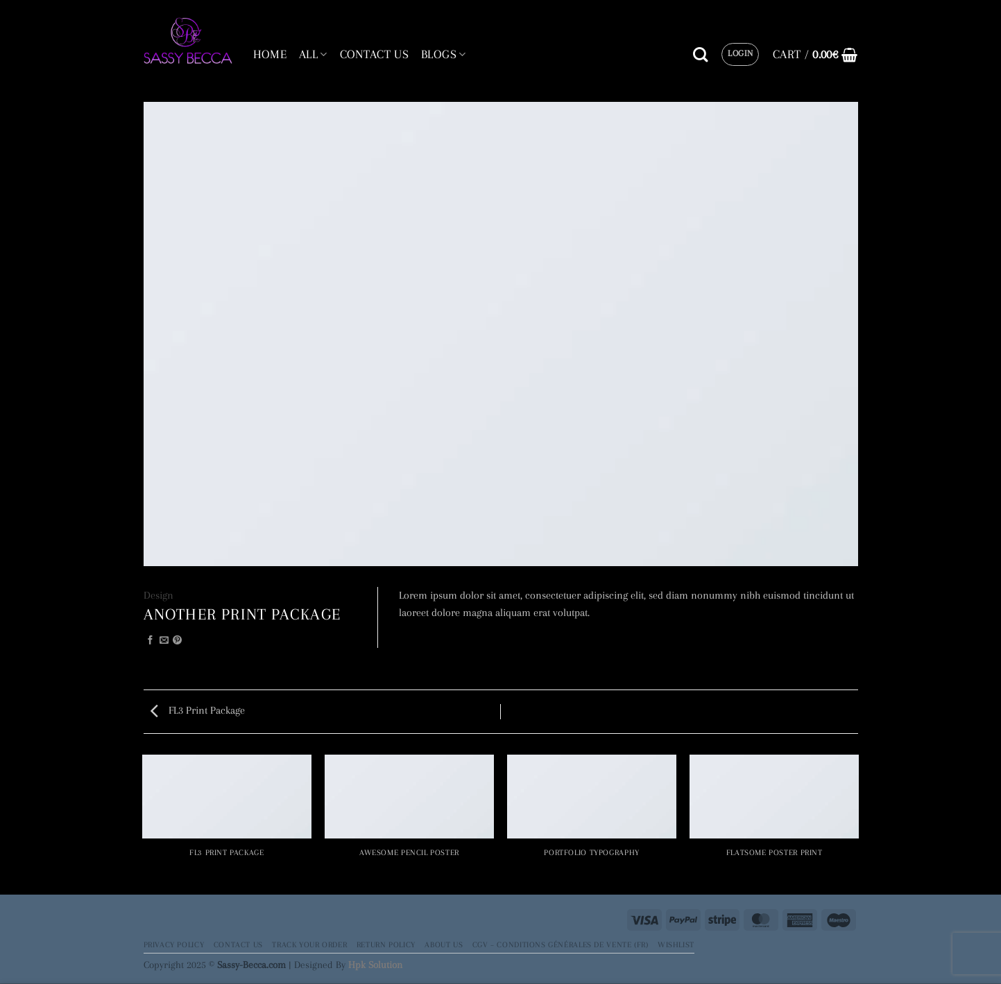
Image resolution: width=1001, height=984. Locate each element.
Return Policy (386, 944)
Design (158, 595)
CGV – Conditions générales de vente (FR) (560, 944)
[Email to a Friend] (164, 640)
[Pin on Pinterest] (177, 640)
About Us (444, 944)
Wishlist (676, 944)
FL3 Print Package (198, 710)
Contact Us (238, 944)
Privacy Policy (174, 944)
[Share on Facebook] (150, 640)
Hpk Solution (375, 964)
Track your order (309, 944)
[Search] (700, 55)
